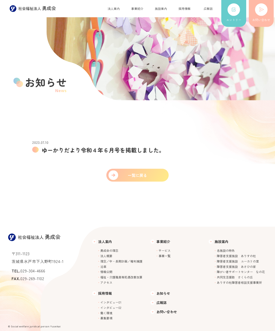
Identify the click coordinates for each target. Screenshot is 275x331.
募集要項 (106, 318)
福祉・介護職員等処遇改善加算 (121, 277)
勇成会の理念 (109, 250)
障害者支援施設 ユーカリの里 (238, 261)
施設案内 (161, 8)
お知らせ (163, 293)
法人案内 (114, 8)
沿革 (103, 266)
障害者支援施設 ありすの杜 (236, 256)
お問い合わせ (261, 12)
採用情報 (185, 8)
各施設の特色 (226, 250)
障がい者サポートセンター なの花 (241, 272)
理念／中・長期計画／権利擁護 (121, 261)
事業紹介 (137, 8)
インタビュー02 (110, 307)
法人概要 (106, 256)
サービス (165, 250)
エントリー (233, 12)
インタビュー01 (110, 302)
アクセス (106, 282)
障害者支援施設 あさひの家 (236, 266)
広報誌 (208, 8)
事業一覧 (165, 256)
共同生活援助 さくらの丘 (235, 277)
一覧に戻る (137, 175)
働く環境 (106, 313)
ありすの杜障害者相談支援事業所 (239, 282)
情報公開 (106, 272)
